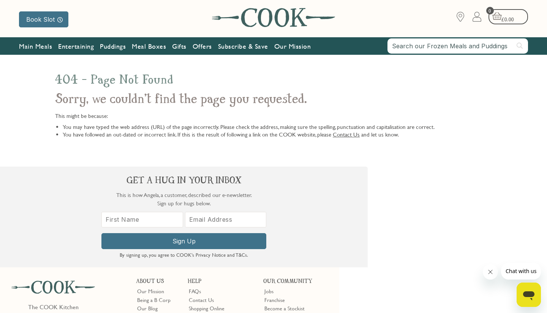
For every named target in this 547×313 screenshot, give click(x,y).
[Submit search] (520, 46)
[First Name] (402, 227)
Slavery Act (139, 295)
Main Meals (35, 47)
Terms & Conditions (35, 295)
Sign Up (443, 249)
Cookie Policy (109, 295)
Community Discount (287, 224)
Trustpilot (306, 247)
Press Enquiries (205, 224)
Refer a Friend (280, 233)
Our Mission (292, 47)
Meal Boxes (149, 47)
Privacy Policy (75, 295)
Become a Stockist (284, 207)
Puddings (113, 47)
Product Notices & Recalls (217, 233)
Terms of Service (184, 302)
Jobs (269, 190)
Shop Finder (150, 216)
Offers (202, 47)
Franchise (274, 198)
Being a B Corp (154, 198)
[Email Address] (483, 227)
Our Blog (147, 207)
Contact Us (346, 134)
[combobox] (457, 46)
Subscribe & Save (243, 47)
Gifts (179, 47)
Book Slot (44, 19)
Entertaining (76, 47)
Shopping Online (206, 207)
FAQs (195, 190)
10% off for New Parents (291, 216)
